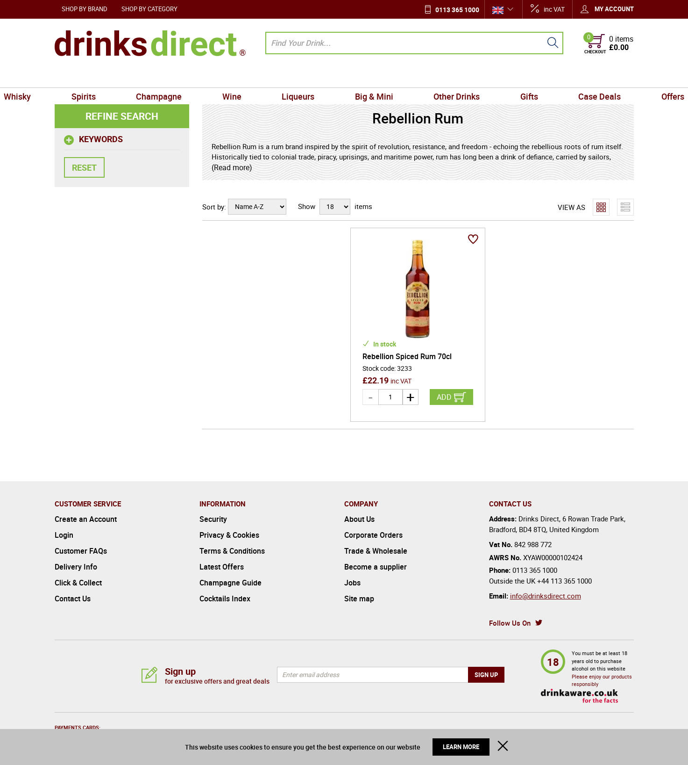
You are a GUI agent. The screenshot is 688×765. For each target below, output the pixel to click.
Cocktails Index (224, 598)
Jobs (352, 582)
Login (64, 535)
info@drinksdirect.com (545, 595)
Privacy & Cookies (229, 535)
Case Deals (557, 76)
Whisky (71, 76)
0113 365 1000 (457, 9)
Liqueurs (304, 76)
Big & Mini (368, 76)
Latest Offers (221, 567)
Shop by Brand (84, 9)
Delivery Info (76, 567)
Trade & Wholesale (375, 551)
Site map (359, 598)
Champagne (189, 76)
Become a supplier (375, 567)
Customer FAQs (81, 551)
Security (213, 519)
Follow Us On (510, 623)
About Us (359, 519)
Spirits (125, 76)
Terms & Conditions (232, 551)
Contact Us (73, 598)
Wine (249, 76)
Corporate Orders (373, 535)
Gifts (499, 76)
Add (444, 397)
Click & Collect (78, 582)
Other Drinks (438, 76)
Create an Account (86, 519)
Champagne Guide (230, 582)
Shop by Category (149, 9)
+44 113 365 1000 (564, 580)
